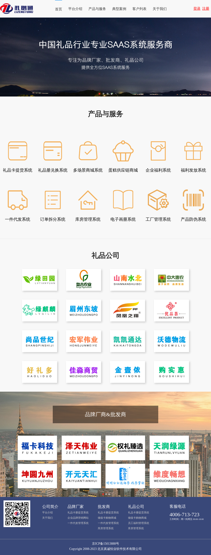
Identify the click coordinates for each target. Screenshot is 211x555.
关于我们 (160, 9)
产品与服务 (97, 9)
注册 (205, 8)
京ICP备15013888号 (105, 543)
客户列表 (139, 9)
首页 (58, 9)
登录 (196, 8)
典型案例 (119, 9)
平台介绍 (75, 9)
